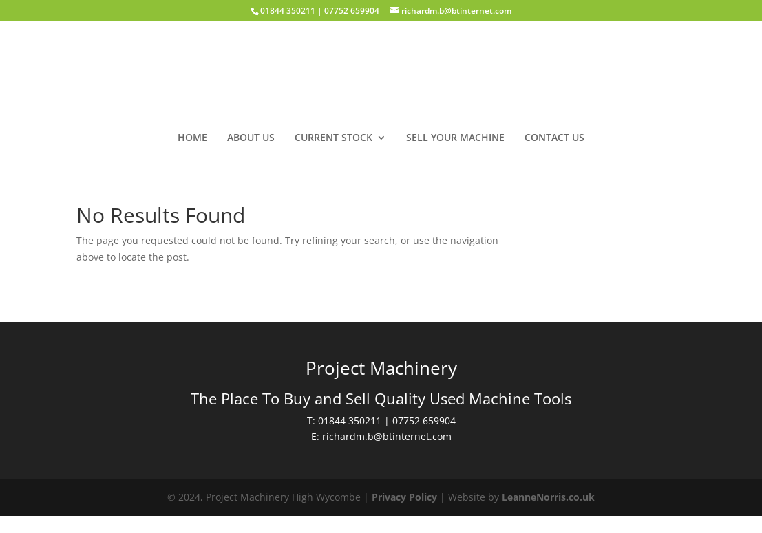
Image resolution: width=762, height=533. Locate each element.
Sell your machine (455, 138)
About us (251, 138)
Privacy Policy (404, 496)
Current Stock (333, 138)
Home (192, 138)
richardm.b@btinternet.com (387, 436)
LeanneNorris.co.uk (548, 496)
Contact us (554, 138)
